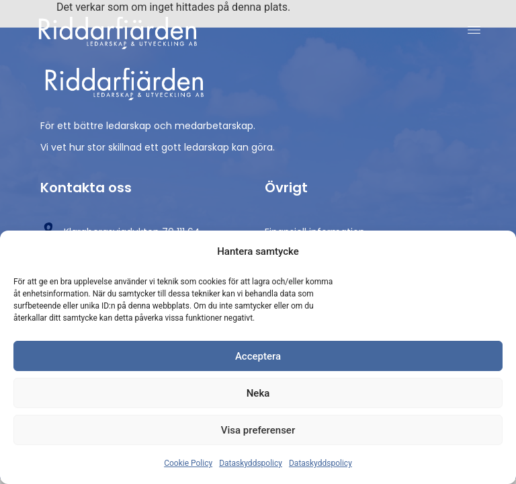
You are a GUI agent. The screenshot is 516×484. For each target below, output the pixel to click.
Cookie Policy (188, 463)
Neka (258, 393)
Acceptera (258, 356)
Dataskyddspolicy (250, 463)
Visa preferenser (258, 430)
